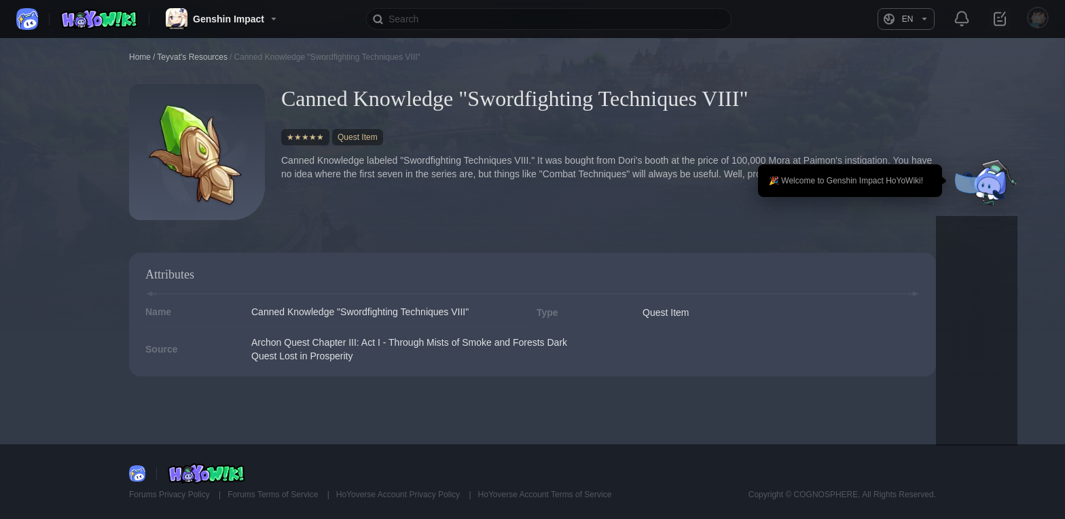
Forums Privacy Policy (170, 494)
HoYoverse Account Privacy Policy (399, 494)
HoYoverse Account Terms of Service (545, 494)
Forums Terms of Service (274, 494)
